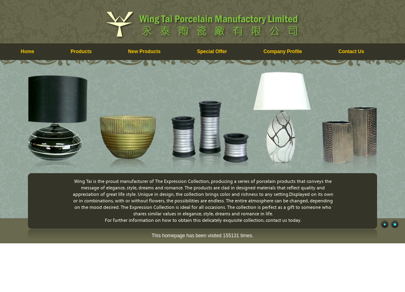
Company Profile (282, 51)
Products (81, 51)
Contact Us (351, 51)
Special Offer (212, 51)
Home (27, 51)
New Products (144, 51)
